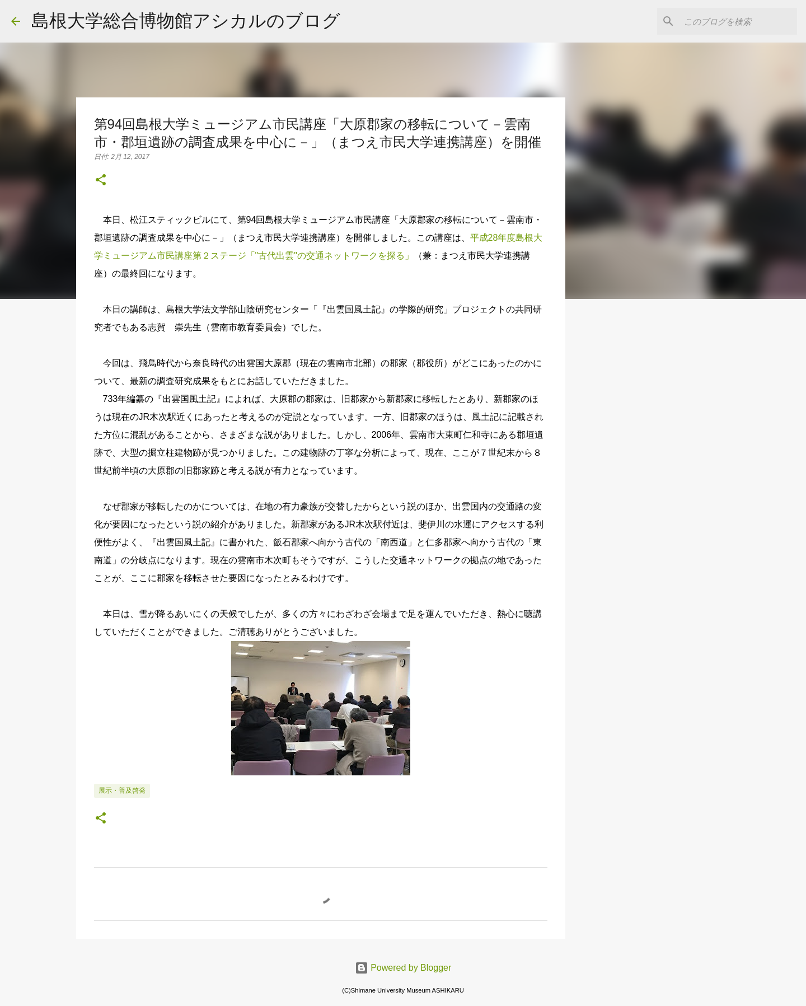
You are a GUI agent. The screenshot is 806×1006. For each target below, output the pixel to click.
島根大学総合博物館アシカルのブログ (185, 21)
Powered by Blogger (403, 967)
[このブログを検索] (738, 21)
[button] (100, 181)
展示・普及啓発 (122, 790)
